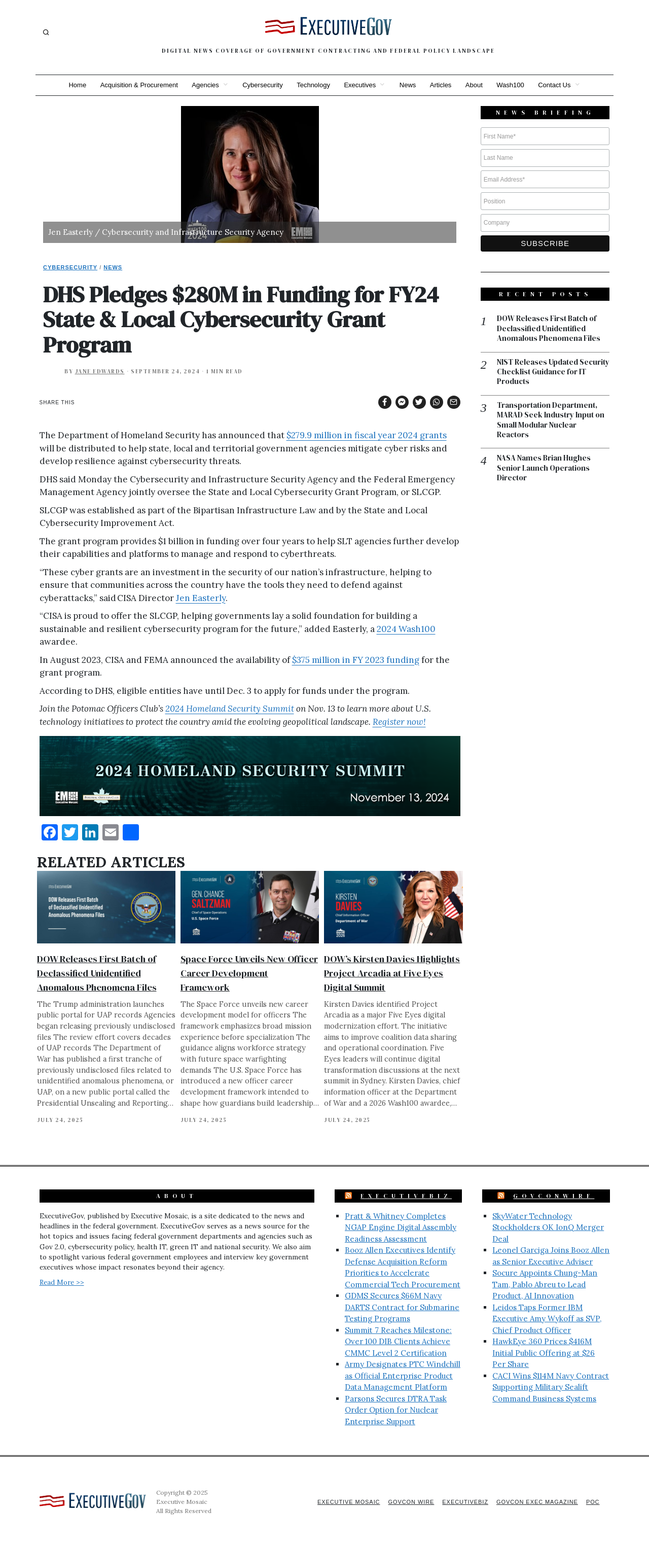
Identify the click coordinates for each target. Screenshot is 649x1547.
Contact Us (555, 85)
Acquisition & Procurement (138, 85)
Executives (360, 85)
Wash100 (511, 85)
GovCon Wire (409, 1502)
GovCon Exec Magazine (536, 1502)
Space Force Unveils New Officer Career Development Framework (249, 973)
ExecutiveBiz (406, 1196)
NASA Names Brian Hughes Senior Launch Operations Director (544, 469)
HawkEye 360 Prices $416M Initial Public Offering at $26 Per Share (543, 1353)
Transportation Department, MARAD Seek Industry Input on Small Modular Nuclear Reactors (550, 420)
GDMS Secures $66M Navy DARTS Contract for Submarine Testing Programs (402, 1307)
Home (76, 85)
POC (593, 1502)
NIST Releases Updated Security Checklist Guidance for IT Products (553, 373)
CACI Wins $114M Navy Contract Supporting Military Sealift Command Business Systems (550, 1387)
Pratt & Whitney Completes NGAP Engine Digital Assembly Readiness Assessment (400, 1227)
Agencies (204, 85)
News (408, 85)
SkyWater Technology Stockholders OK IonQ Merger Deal (548, 1227)
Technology (313, 85)
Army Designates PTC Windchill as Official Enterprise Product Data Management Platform (402, 1375)
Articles (441, 85)
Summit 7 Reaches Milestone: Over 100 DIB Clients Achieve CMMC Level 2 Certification (398, 1341)
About (474, 85)
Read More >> (62, 1282)
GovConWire (553, 1196)
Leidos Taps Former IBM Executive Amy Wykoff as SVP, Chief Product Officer (546, 1319)
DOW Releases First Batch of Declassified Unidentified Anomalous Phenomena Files (97, 973)
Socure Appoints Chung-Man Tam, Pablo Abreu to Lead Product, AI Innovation (544, 1284)
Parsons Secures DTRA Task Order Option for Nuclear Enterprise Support (396, 1410)
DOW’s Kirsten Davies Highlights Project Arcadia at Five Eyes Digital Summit (392, 973)
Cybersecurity (262, 85)
